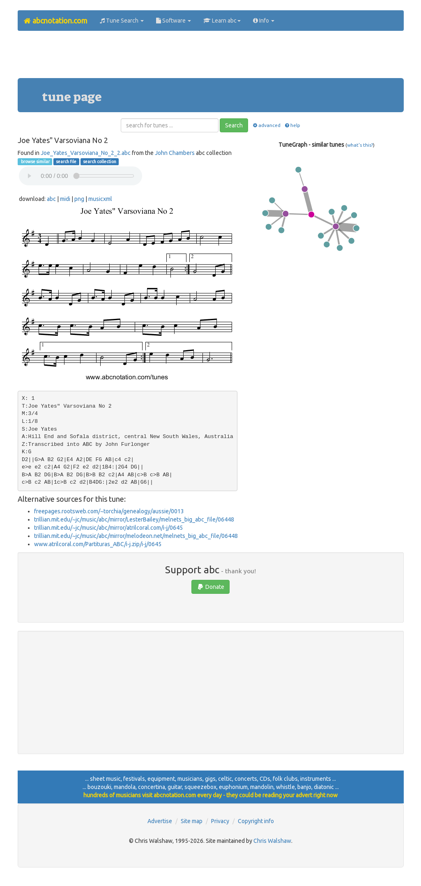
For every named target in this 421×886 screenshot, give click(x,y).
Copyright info (256, 821)
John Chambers (175, 153)
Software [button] (173, 20)
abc (51, 199)
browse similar (35, 161)
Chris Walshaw (272, 841)
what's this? (360, 145)
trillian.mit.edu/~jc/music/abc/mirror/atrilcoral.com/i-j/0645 (108, 527)
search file (66, 161)
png (79, 199)
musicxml (100, 199)
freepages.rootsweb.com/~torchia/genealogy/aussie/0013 (109, 511)
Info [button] (263, 20)
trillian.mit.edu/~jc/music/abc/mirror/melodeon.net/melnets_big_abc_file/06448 (136, 536)
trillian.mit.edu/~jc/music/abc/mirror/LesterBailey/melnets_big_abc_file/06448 (134, 519)
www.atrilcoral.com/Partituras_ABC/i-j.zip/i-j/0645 (97, 544)
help (292, 125)
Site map (191, 821)
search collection (99, 161)
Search (234, 125)
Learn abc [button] (222, 20)
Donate (210, 587)
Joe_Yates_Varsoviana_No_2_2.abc (86, 153)
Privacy (220, 821)
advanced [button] (266, 125)
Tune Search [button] (122, 20)
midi (65, 199)
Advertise (159, 821)
